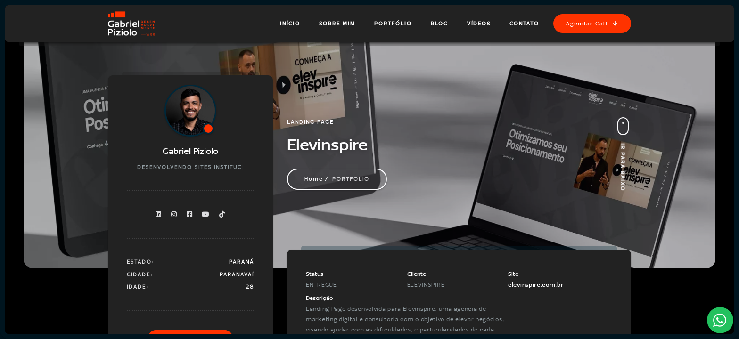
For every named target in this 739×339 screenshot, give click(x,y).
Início (290, 23)
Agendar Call (592, 23)
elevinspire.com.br (536, 285)
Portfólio (393, 23)
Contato (524, 23)
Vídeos (479, 23)
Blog (439, 23)
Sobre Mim (337, 23)
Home (313, 178)
